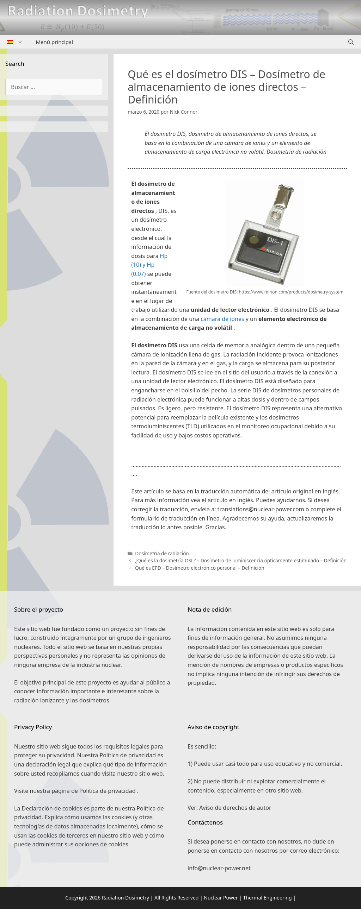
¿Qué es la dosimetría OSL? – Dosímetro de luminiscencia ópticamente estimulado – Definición (241, 560)
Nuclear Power (221, 897)
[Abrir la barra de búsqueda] (351, 42)
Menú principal (54, 41)
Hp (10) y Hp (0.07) (149, 265)
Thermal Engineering (267, 897)
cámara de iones (222, 319)
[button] (237, 455)
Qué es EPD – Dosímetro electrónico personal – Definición (199, 567)
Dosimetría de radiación (162, 553)
